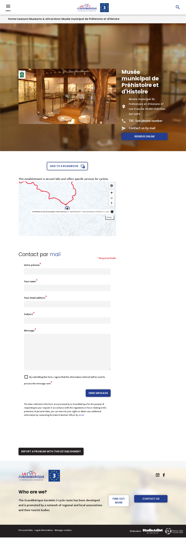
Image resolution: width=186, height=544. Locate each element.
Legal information (44, 537)
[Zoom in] (111, 192)
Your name (30, 281)
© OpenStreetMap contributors (92, 212)
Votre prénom (31, 265)
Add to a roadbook (64, 166)
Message (29, 330)
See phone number (149, 121)
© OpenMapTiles (74, 212)
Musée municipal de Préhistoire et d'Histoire (90, 19)
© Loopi (106, 212)
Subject (28, 314)
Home (12, 19)
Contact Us (150, 505)
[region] (67, 209)
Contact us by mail (142, 128)
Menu (8, 7)
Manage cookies (63, 537)
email (81, 421)
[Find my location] (111, 185)
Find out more (119, 507)
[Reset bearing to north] (111, 203)
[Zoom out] (111, 198)
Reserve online (144, 136)
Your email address (34, 298)
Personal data (26, 537)
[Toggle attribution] (112, 212)
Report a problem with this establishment (51, 458)
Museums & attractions (44, 19)
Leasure (22, 19)
